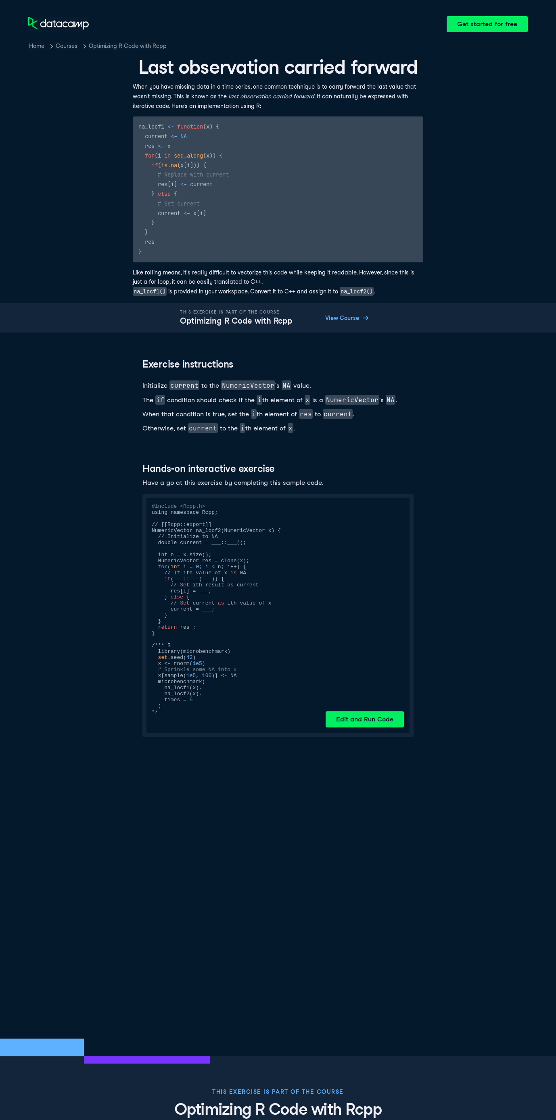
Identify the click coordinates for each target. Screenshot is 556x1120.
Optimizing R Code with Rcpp (128, 46)
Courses (66, 46)
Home (36, 46)
